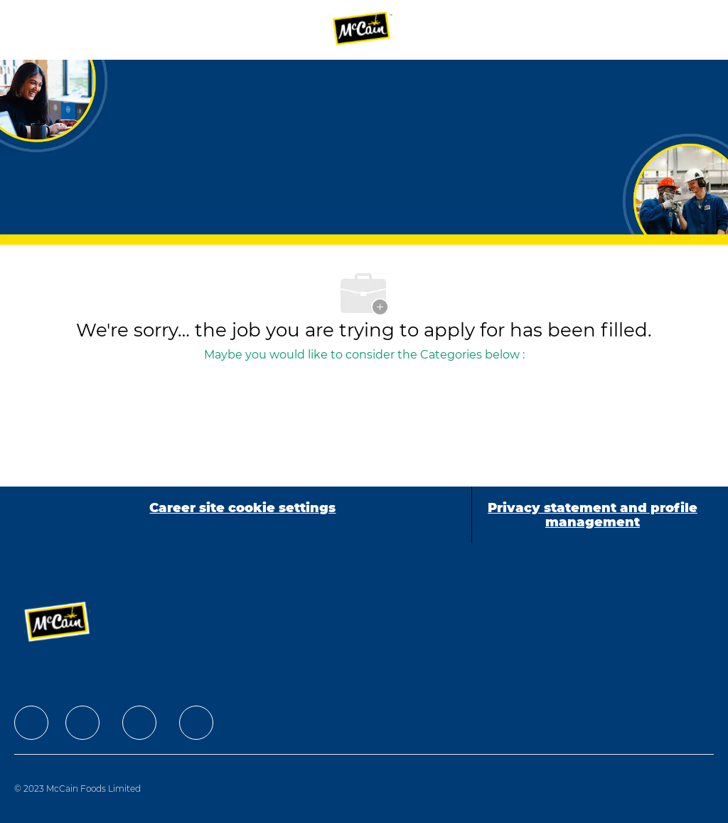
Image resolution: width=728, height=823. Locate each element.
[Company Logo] (362, 29)
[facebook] (31, 723)
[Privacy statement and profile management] (593, 515)
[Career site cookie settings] (242, 515)
